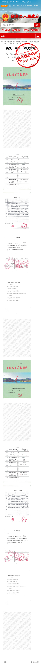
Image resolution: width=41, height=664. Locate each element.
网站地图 (29, 5)
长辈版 (14, 5)
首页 (3, 36)
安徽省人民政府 (14, 2)
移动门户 (23, 5)
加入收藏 (35, 5)
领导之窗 (4, 5)
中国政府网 (5, 2)
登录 (3, 9)
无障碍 (18, 5)
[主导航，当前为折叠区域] (37, 36)
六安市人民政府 (25, 2)
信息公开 (11, 42)
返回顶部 (36, 662)
